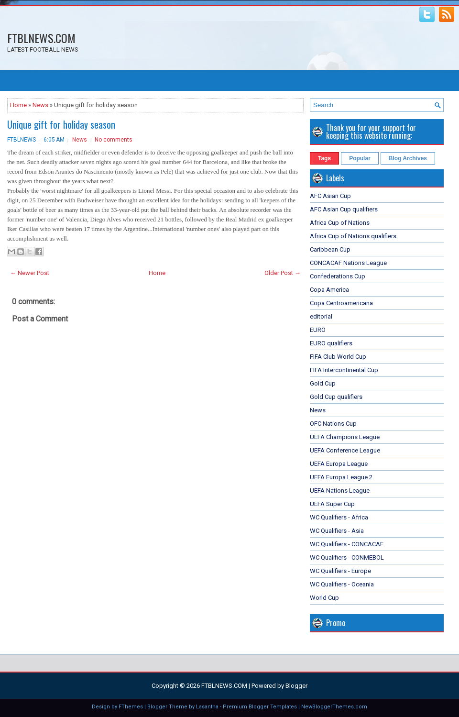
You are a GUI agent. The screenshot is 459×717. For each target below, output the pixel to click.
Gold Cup (323, 383)
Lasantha (207, 707)
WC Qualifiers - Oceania (342, 584)
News (40, 105)
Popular (360, 158)
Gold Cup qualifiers (336, 396)
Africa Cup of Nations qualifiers (353, 236)
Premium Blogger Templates (260, 707)
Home (18, 105)
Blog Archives (408, 158)
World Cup (324, 597)
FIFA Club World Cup (338, 356)
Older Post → (282, 272)
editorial (321, 316)
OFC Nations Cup (333, 423)
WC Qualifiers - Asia (337, 530)
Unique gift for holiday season (61, 124)
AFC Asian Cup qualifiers (344, 209)
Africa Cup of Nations (340, 222)
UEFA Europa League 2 (341, 477)
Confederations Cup (337, 276)
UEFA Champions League (345, 437)
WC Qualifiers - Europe (340, 570)
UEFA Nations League (340, 490)
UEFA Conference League (345, 450)
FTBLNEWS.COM (41, 37)
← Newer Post (29, 272)
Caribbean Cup (330, 249)
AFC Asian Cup (330, 195)
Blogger (296, 685)
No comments (113, 139)
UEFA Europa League (339, 463)
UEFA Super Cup (332, 503)
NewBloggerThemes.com (334, 707)
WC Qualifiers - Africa (339, 517)
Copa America (329, 289)
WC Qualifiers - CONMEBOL (347, 557)
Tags (324, 158)
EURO (318, 329)
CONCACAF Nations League (348, 262)
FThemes (131, 707)
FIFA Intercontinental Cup (344, 370)
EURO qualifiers (331, 343)
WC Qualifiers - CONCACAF (346, 544)
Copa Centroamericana (341, 303)
